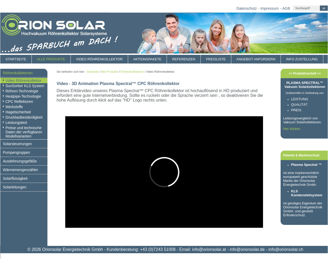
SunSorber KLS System (25, 86)
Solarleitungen (14, 187)
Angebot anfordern (256, 59)
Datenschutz (247, 8)
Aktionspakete (147, 59)
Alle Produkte (51, 59)
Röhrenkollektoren (18, 73)
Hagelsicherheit (18, 112)
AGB (286, 8)
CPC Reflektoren (19, 101)
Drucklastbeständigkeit (24, 117)
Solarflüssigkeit (15, 178)
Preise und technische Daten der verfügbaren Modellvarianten (24, 132)
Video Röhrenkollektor (99, 59)
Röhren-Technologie (22, 91)
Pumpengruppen (16, 152)
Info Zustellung (302, 59)
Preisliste (216, 59)
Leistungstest (16, 122)
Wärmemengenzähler (20, 170)
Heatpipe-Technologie (23, 96)
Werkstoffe (14, 107)
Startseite (16, 59)
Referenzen (183, 59)
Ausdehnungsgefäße (20, 161)
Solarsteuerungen (17, 144)
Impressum (269, 8)
